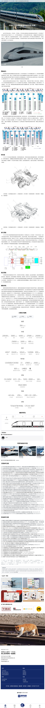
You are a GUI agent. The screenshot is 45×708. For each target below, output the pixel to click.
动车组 (5, 706)
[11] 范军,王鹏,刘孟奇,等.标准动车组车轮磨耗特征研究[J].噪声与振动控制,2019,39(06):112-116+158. (23, 491)
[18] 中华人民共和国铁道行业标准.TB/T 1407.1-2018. (12, 555)
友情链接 (29, 692)
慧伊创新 (19, 697)
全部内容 (24, 685)
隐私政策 (20, 692)
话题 (40, 706)
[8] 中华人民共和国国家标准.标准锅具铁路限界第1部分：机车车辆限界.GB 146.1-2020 (20, 540)
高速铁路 (24, 678)
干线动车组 (7, 676)
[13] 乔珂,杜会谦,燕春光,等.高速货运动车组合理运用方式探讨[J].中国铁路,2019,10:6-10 (20, 494)
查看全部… (18, 469)
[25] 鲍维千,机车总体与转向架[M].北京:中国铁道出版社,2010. (14, 566)
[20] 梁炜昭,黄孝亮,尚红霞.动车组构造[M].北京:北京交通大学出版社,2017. (17, 558)
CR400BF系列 (12, 1)
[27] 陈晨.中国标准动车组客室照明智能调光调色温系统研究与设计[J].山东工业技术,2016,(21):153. (22, 515)
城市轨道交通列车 (8, 679)
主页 (2, 1)
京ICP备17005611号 (35, 692)
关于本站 (7, 692)
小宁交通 (24, 686)
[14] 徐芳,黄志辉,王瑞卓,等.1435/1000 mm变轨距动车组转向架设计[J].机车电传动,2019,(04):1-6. (22, 496)
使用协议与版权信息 (14, 692)
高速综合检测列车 (8, 680)
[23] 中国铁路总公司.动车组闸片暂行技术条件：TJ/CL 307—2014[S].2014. (17, 563)
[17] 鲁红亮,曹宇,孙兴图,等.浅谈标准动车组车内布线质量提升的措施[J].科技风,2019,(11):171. (21, 500)
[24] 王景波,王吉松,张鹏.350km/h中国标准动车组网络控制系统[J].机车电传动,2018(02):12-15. (22, 511)
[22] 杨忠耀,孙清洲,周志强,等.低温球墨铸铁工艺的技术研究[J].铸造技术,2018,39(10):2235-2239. (22, 508)
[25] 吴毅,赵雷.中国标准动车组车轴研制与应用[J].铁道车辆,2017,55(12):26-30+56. (19, 512)
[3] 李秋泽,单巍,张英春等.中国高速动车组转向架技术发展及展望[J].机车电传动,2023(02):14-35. (22, 533)
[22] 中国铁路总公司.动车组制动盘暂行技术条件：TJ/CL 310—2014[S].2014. (18, 561)
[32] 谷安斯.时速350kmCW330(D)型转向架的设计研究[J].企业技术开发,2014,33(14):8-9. (21, 523)
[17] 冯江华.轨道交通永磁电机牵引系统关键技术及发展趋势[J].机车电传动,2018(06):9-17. (20, 554)
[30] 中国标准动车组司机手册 (7, 520)
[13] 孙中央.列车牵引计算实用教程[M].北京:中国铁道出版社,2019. (15, 548)
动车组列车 (6, 1)
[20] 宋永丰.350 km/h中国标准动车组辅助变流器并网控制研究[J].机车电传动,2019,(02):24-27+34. (23, 505)
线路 (15, 706)
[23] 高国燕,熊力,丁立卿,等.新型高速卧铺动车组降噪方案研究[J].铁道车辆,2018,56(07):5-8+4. (21, 509)
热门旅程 (7, 686)
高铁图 (24, 676)
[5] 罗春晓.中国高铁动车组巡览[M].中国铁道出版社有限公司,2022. (15, 536)
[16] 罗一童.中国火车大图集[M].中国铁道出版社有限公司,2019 (15, 552)
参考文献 (25, 692)
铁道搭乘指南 (8, 685)
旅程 (30, 706)
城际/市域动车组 (8, 678)
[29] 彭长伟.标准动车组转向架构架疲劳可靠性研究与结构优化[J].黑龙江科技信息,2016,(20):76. (22, 518)
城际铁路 (24, 679)
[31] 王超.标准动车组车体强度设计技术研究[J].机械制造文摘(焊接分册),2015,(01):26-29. (20, 521)
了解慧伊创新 (25, 687)
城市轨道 (24, 680)
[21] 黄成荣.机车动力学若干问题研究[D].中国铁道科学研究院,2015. (15, 560)
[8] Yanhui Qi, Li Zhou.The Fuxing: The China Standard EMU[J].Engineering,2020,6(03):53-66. (22, 486)
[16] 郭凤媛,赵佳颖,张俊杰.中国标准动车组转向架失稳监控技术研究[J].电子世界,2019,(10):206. (22, 499)
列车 (6, 674)
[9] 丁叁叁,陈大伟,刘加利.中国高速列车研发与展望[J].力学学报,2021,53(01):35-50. (19, 542)
